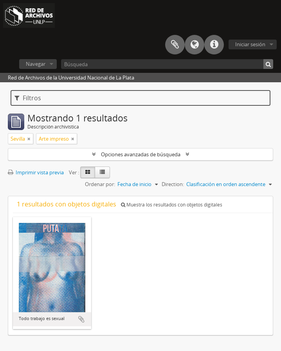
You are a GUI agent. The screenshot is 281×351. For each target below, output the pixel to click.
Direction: (173, 184)
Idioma (194, 44)
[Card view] (87, 172)
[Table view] (102, 172)
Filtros (27, 98)
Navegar (35, 63)
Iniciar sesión (250, 44)
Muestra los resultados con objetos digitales (171, 204)
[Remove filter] (29, 139)
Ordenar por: (100, 184)
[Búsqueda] (167, 64)
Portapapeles (175, 44)
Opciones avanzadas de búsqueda (141, 154)
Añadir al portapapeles (81, 319)
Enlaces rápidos (214, 44)
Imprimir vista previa (36, 172)
